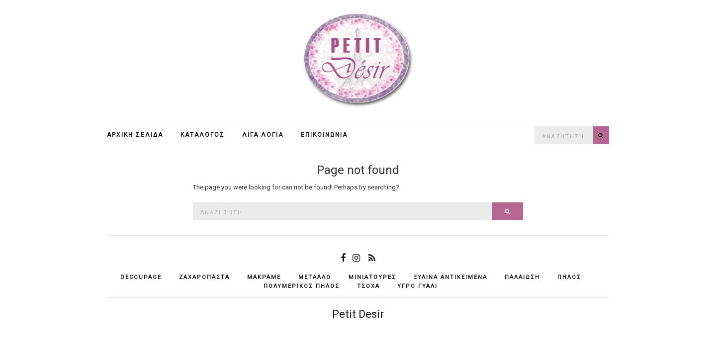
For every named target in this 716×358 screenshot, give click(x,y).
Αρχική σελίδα (135, 134)
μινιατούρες (372, 277)
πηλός (569, 277)
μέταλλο (314, 277)
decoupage (141, 277)
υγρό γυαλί (417, 286)
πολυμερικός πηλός (302, 286)
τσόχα (368, 286)
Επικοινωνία (324, 134)
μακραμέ (264, 277)
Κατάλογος (202, 134)
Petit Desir (358, 314)
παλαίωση (522, 277)
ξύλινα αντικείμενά (450, 277)
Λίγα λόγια (262, 134)
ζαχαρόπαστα (204, 277)
